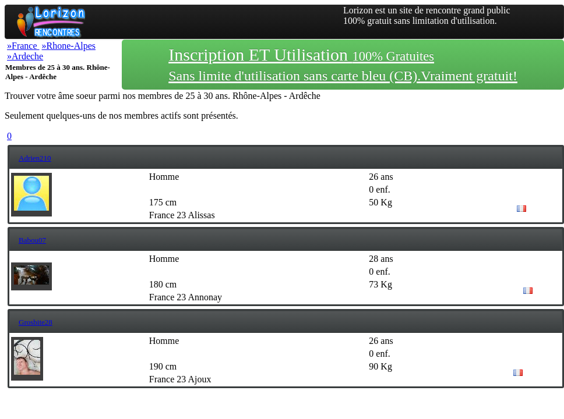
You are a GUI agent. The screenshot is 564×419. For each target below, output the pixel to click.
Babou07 (32, 240)
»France (23, 46)
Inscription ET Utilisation (342, 64)
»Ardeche (25, 56)
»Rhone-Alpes (69, 46)
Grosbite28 (35, 322)
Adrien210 (35, 158)
